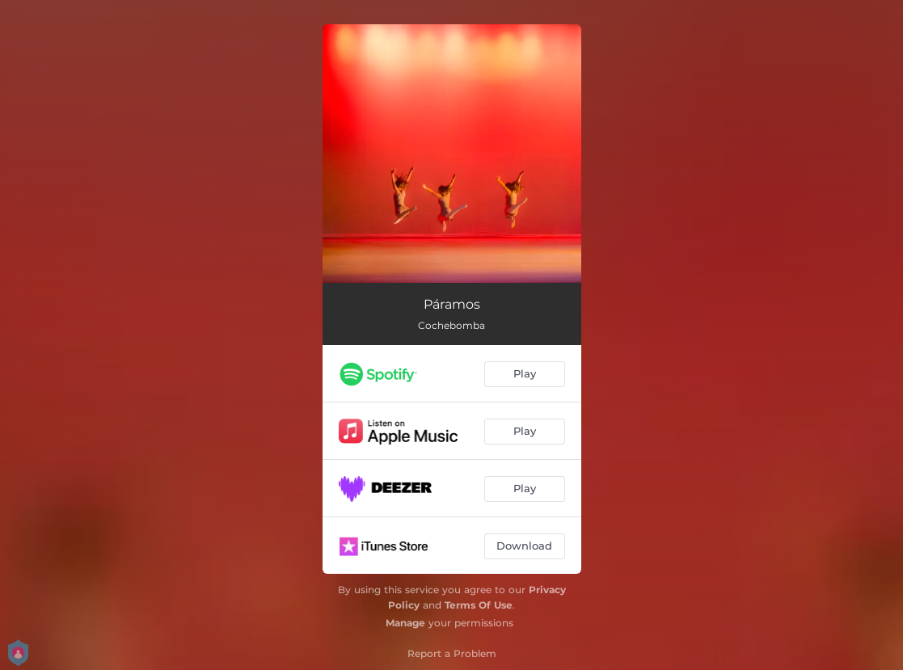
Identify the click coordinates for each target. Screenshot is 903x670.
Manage (405, 623)
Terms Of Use (479, 605)
